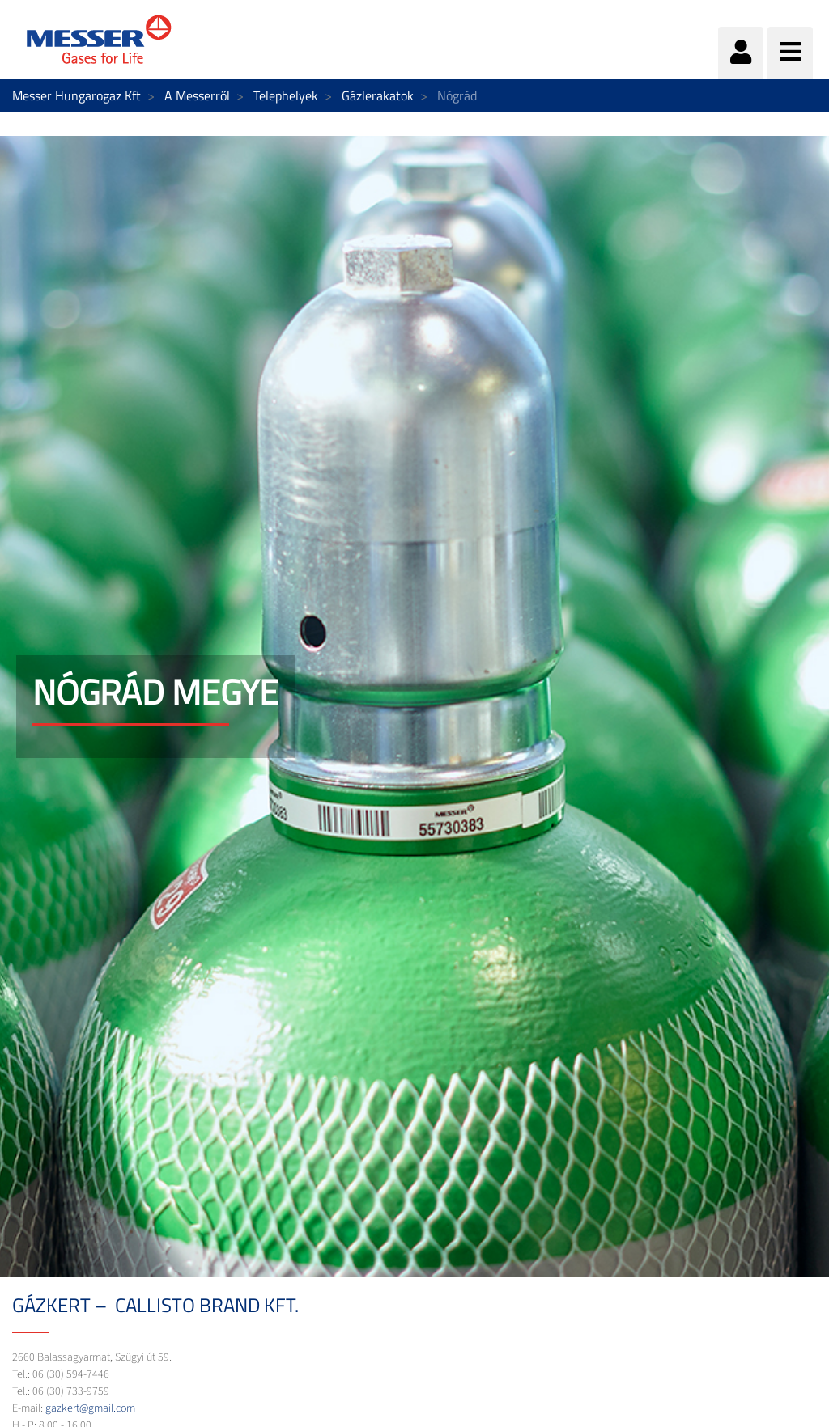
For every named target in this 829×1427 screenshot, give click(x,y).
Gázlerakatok (378, 95)
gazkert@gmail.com (90, 1408)
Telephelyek (285, 95)
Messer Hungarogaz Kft (76, 95)
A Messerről (197, 95)
